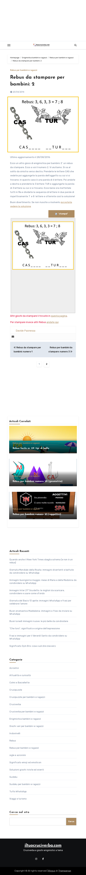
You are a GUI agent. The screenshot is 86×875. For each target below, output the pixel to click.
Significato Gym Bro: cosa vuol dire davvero (32, 646)
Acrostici (14, 668)
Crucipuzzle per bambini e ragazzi (27, 697)
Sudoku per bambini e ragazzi (24, 784)
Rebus (12, 740)
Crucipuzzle (15, 690)
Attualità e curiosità (20, 675)
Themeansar (64, 871)
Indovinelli (14, 733)
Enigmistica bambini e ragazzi (25, 719)
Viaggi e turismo (18, 798)
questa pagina (59, 315)
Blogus (51, 871)
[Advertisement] (43, 290)
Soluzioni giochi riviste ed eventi (26, 769)
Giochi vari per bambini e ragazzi (26, 726)
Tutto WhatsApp (18, 791)
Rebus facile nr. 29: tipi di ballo (31, 448)
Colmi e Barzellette (19, 682)
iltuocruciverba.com (43, 845)
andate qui (52, 322)
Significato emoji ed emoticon (25, 762)
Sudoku (13, 777)
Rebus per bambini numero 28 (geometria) (37, 481)
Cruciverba (15, 704)
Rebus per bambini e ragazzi (23, 70)
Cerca (71, 821)
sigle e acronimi (17, 755)
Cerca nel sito (19, 812)
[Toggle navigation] (8, 45)
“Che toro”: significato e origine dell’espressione (34, 628)
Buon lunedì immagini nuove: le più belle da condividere (38, 621)
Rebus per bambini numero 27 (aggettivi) (37, 514)
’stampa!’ (61, 214)
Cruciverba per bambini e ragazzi (26, 711)
